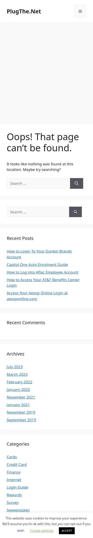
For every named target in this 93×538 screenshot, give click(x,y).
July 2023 (15, 366)
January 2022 (18, 389)
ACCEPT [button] (67, 531)
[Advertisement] (46, 71)
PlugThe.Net (24, 11)
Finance (14, 472)
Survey (13, 502)
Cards (12, 456)
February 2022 (19, 381)
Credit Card (17, 464)
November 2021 (21, 397)
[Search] (76, 183)
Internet (14, 479)
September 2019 (21, 419)
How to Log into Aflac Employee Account (42, 272)
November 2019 (21, 412)
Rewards (14, 494)
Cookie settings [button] (41, 530)
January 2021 (18, 404)
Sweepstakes (18, 510)
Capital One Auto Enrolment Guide (37, 264)
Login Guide (17, 487)
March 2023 (17, 374)
